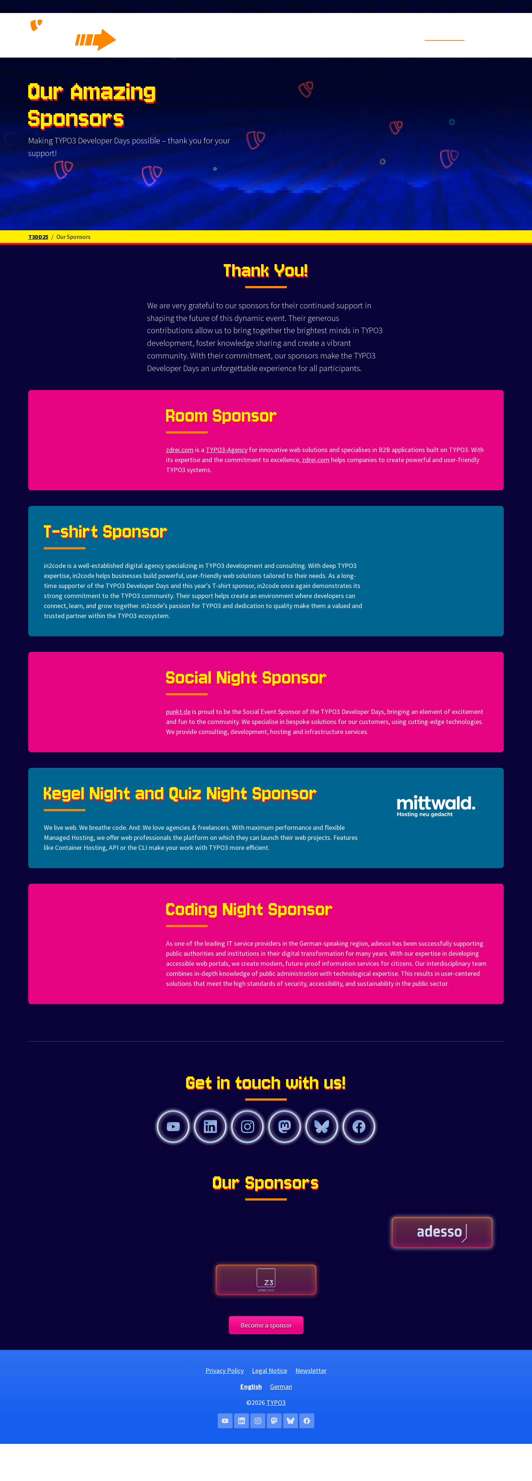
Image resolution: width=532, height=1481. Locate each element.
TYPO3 (276, 1439)
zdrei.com (180, 487)
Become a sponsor (266, 1362)
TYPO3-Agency (226, 487)
